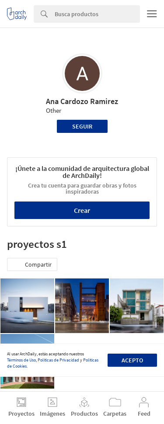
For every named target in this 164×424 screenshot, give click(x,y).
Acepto (132, 360)
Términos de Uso (21, 360)
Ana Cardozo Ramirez (82, 101)
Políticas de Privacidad (58, 360)
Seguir (82, 126)
